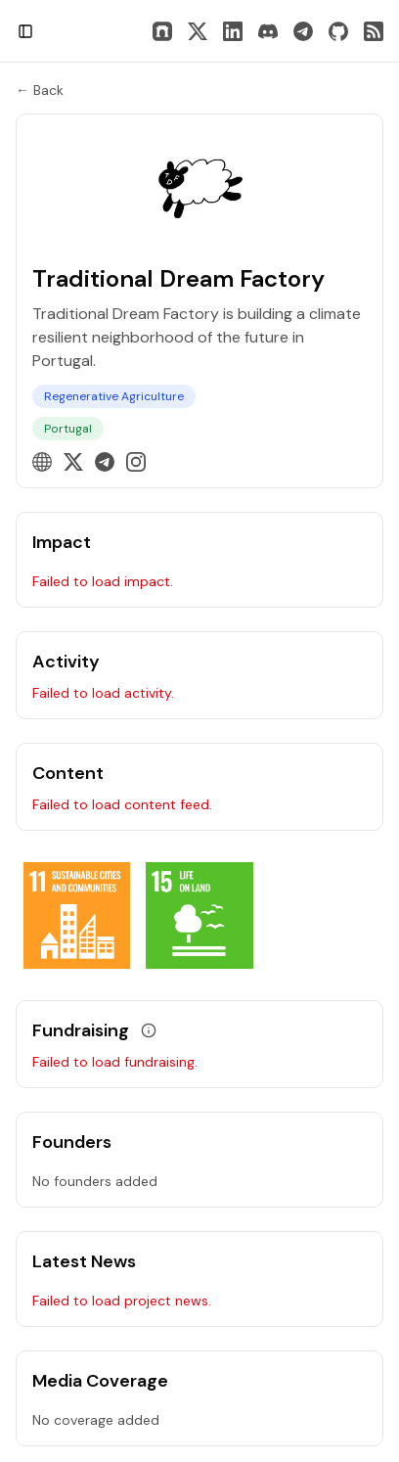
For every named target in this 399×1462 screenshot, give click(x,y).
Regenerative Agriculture (114, 396)
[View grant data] (148, 1030)
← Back (40, 90)
